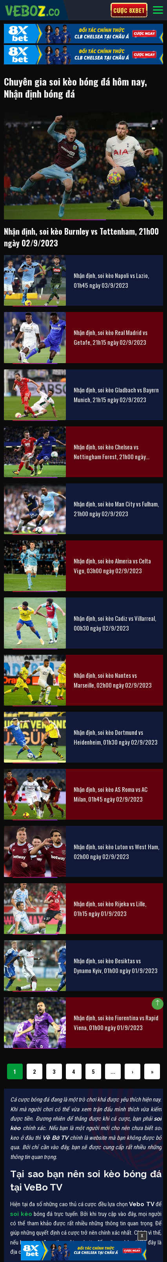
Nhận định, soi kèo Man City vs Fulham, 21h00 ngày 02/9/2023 (116, 508)
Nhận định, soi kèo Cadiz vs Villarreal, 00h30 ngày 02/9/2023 (115, 623)
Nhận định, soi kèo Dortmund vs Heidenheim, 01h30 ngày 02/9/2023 (116, 737)
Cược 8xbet (129, 10)
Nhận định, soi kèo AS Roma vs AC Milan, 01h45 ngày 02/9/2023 (110, 794)
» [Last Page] (152, 1071)
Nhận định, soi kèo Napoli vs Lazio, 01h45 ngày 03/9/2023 (111, 280)
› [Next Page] (132, 1071)
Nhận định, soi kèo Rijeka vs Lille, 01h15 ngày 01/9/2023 (110, 908)
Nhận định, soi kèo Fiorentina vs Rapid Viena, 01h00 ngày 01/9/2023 (116, 1022)
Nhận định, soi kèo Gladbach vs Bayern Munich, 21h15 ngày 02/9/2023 (116, 394)
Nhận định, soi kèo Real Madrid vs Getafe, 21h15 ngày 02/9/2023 (110, 337)
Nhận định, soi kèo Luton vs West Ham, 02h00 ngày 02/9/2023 (116, 851)
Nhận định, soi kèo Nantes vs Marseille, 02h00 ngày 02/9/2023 (113, 680)
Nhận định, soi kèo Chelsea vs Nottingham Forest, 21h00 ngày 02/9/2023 (110, 452)
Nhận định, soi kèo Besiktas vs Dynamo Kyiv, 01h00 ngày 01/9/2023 (116, 965)
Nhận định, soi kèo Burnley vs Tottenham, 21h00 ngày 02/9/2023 (81, 237)
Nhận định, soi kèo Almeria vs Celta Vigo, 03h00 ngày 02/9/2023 (112, 565)
